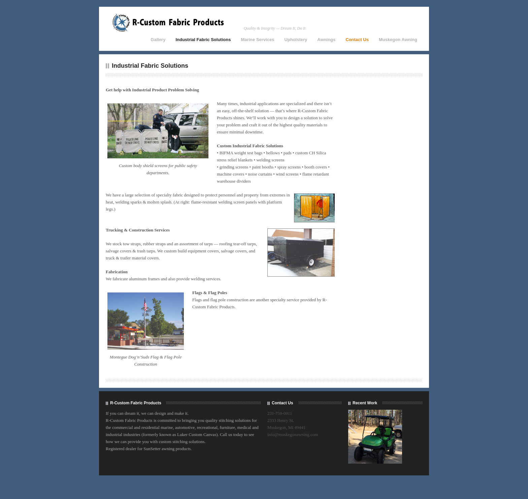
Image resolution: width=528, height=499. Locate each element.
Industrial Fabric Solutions (203, 39)
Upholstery (295, 39)
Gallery (158, 39)
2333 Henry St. (280, 420)
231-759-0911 (279, 413)
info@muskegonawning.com (292, 434)
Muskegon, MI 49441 (286, 427)
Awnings (326, 39)
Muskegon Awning (398, 39)
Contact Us (357, 39)
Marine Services (257, 39)
